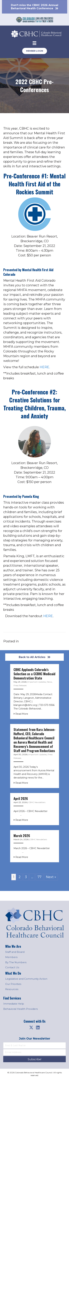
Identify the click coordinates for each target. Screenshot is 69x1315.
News (49, 682)
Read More (21, 713)
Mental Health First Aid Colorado (28, 272)
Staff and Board (14, 951)
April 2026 (21, 798)
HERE (48, 616)
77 (39, 877)
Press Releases (20, 685)
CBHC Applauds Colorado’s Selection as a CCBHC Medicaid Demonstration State (34, 673)
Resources (11, 989)
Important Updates (37, 682)
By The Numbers (15, 962)
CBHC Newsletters (36, 802)
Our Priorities (13, 984)
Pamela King (30, 496)
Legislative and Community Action (26, 978)
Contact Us (12, 967)
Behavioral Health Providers (20, 1008)
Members (11, 957)
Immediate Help (13, 1003)
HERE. (45, 367)
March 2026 (22, 835)
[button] (31, 1027)
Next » (51, 877)
